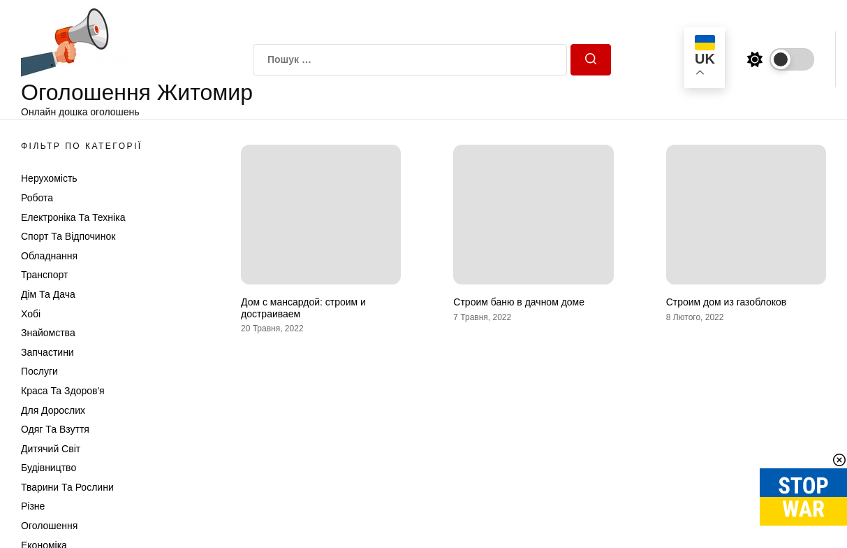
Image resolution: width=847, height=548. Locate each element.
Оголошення (49, 525)
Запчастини (47, 352)
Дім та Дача (48, 294)
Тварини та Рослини (67, 487)
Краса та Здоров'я (63, 390)
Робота (37, 197)
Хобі (30, 313)
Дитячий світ (50, 448)
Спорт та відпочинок (68, 236)
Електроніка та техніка (73, 217)
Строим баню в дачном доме (518, 302)
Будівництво (48, 467)
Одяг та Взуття (55, 429)
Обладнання (49, 255)
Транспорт (44, 274)
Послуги (39, 371)
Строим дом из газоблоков (726, 302)
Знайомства (48, 332)
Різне (33, 506)
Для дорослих (53, 410)
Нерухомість (49, 178)
